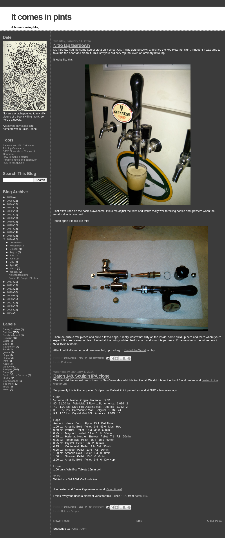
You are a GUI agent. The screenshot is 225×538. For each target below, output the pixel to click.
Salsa (6, 372)
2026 (10, 197)
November (16, 245)
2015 (10, 235)
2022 (10, 210)
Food (6, 349)
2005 (10, 309)
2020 (10, 218)
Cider (6, 340)
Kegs (6, 363)
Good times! (114, 489)
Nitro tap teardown (71, 45)
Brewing (7, 337)
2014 (10, 239)
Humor (7, 357)
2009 (10, 295)
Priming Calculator (13, 148)
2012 (10, 285)
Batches (65, 511)
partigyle (8, 366)
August (14, 252)
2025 (10, 200)
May (12, 262)
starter (6, 377)
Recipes (75, 511)
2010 (10, 292)
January (14, 271)
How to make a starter (15, 156)
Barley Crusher (11, 329)
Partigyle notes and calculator (20, 159)
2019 (10, 221)
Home (138, 520)
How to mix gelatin (13, 162)
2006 (10, 306)
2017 (10, 228)
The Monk (8, 383)
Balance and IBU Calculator (18, 145)
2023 (10, 207)
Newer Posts (61, 520)
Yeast (6, 389)
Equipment (66, 362)
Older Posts (214, 520)
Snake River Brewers (15, 375)
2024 (10, 204)
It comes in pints (41, 17)
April (12, 265)
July (12, 255)
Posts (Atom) (79, 528)
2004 (10, 313)
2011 (10, 288)
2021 (10, 214)
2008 (10, 298)
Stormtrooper (10, 380)
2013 (10, 281)
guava (6, 352)
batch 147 (141, 496)
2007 (10, 302)
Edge (6, 343)
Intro (5, 360)
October (14, 249)
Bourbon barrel (11, 335)
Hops (6, 355)
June (13, 258)
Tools (6, 386)
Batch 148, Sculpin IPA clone (81, 375)
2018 (10, 225)
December (16, 242)
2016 (10, 232)
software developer (16, 125)
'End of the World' (135, 350)
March (13, 268)
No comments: (97, 358)
